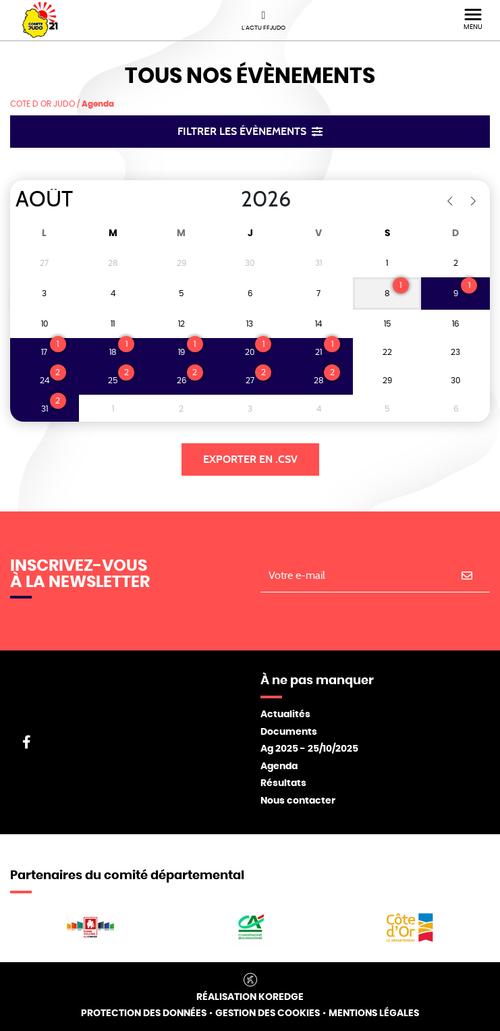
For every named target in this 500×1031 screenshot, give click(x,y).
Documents (288, 732)
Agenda (279, 766)
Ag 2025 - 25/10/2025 (309, 749)
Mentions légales (374, 1013)
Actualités (285, 714)
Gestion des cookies (267, 1013)
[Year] (230, 200)
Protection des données (143, 1013)
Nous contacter (297, 801)
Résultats (283, 783)
